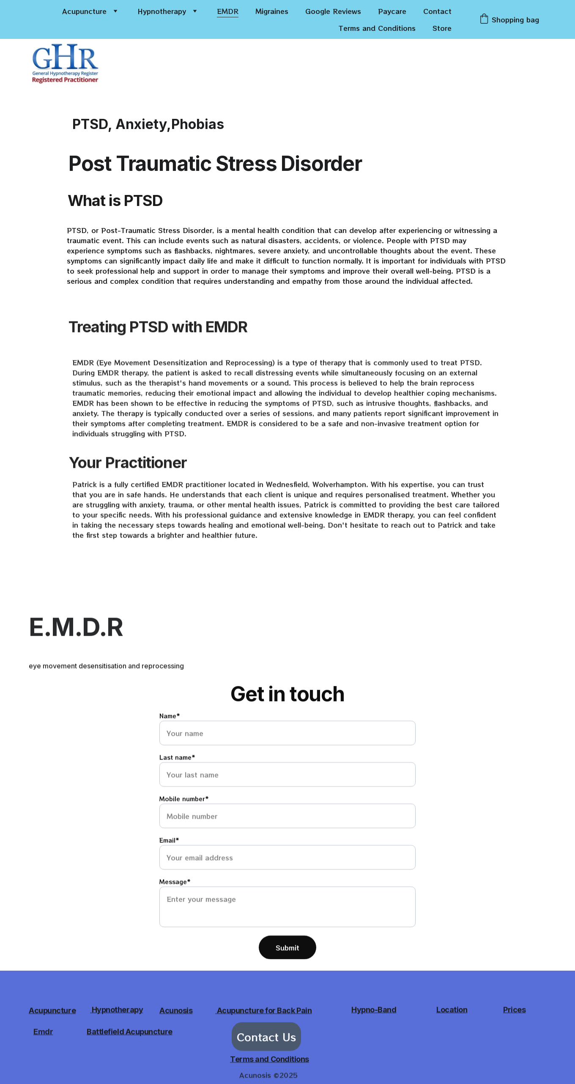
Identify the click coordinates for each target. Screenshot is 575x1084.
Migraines (271, 11)
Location (451, 1010)
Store (442, 28)
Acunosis (175, 1011)
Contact (437, 11)
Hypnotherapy (161, 11)
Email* (169, 863)
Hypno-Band (374, 1010)
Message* (175, 904)
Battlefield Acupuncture (129, 1032)
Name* (169, 739)
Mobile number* (184, 822)
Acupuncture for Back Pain (264, 1011)
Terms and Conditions (377, 28)
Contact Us (266, 1039)
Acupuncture (84, 11)
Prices (514, 1010)
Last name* (177, 780)
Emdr (43, 1032)
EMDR (227, 11)
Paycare (392, 11)
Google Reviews (333, 11)
